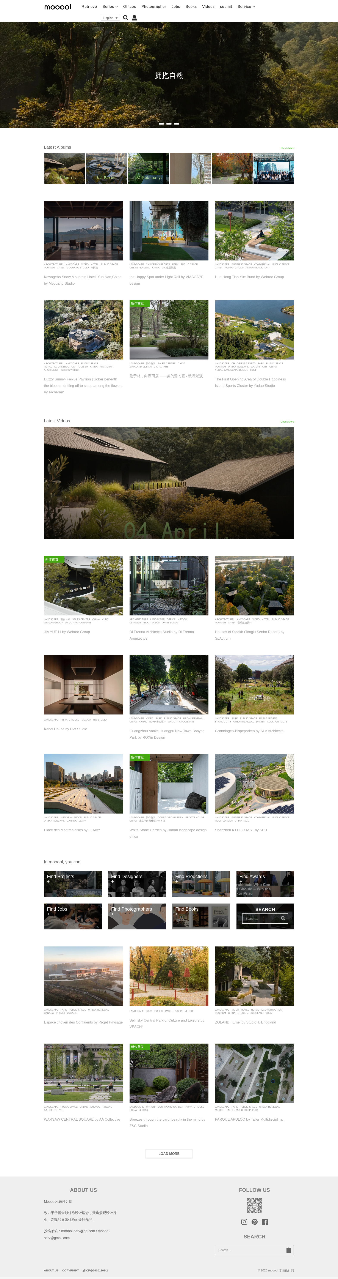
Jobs (176, 7)
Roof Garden (224, 820)
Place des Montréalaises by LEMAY (78, 829)
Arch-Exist (51, 370)
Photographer (153, 7)
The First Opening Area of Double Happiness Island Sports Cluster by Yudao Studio (248, 385)
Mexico (182, 619)
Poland (107, 1108)
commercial (262, 264)
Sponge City (223, 721)
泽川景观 (144, 1112)
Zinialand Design (141, 366)
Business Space (242, 264)
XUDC (105, 619)
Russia (178, 1011)
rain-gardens (268, 718)
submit (226, 7)
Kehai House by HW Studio (70, 728)
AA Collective (53, 1112)
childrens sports (158, 264)
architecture (53, 264)
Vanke (143, 721)
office (171, 619)
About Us (51, 1272)
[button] (125, 18)
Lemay (82, 820)
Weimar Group (234, 267)
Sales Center (167, 363)
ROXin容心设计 (157, 721)
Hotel (95, 264)
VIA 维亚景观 (168, 267)
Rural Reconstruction (59, 366)
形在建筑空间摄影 (70, 370)
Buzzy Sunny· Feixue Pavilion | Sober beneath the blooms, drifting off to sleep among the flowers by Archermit (81, 385)
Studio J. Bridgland (250, 1013)
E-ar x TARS (161, 366)
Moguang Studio (78, 267)
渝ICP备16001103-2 (95, 1272)
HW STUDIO (100, 719)
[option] (65, 168)
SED (246, 820)
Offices (129, 7)
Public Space (109, 264)
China (60, 267)
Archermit (107, 366)
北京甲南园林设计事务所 (152, 820)
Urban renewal (140, 267)
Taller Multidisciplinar (242, 1112)
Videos (208, 7)
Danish (260, 721)
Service (244, 7)
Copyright (70, 1272)
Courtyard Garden (170, 817)
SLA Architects (277, 721)
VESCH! (189, 1011)
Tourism (49, 267)
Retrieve (89, 7)
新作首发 (150, 363)
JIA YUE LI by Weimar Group (72, 631)
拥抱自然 (169, 75)
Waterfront (259, 366)
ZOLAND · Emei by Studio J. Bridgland (252, 1022)
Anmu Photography (259, 267)
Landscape (72, 264)
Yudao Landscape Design (231, 370)
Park (175, 264)
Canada (72, 820)
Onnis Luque (170, 622)
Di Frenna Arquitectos (145, 622)
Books (191, 7)
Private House (70, 719)
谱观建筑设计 (245, 622)
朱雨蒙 (94, 267)
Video (85, 264)
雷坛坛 (269, 1013)
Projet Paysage (66, 1013)
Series (108, 7)
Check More (286, 149)
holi (253, 370)
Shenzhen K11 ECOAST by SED (246, 829)
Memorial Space (71, 817)
